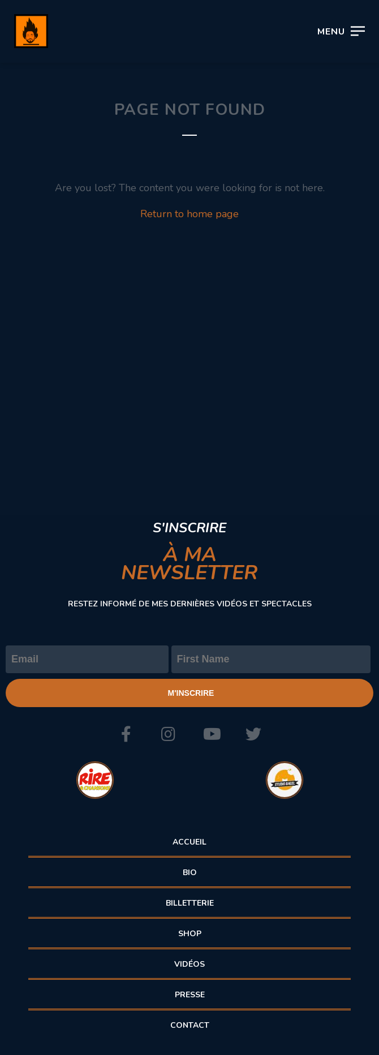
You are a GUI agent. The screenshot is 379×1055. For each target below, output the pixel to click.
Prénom (189, 636)
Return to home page (189, 214)
